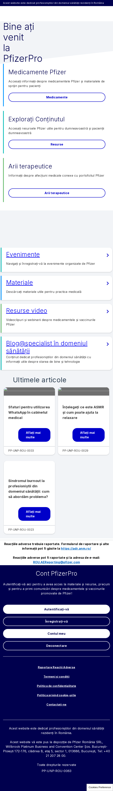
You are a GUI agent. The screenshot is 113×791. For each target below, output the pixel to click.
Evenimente (23, 254)
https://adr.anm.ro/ (76, 548)
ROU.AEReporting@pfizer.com (56, 562)
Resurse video (26, 310)
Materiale (19, 282)
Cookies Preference (100, 787)
